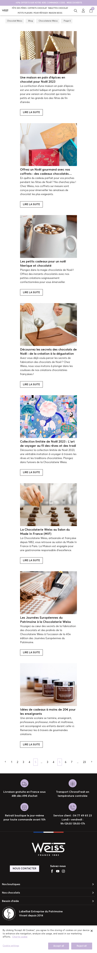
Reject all (81, 947)
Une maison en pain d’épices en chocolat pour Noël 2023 (42, 79)
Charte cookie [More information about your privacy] (19, 938)
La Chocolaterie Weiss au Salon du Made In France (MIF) (45, 531)
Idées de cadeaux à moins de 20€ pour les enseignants (48, 711)
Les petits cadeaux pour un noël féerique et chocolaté (43, 263)
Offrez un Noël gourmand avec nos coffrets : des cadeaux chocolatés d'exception (45, 172)
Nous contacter (24, 868)
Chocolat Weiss (14, 21)
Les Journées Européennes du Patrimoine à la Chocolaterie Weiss (45, 620)
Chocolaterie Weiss (48, 21)
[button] (75, 10)
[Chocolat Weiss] (5, 10)
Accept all (58, 947)
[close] (91, 932)
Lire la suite (31, 112)
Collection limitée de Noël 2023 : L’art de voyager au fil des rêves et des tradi (48, 443)
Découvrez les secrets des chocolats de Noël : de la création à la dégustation (48, 351)
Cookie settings (11, 947)
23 (84, 762)
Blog (30, 21)
